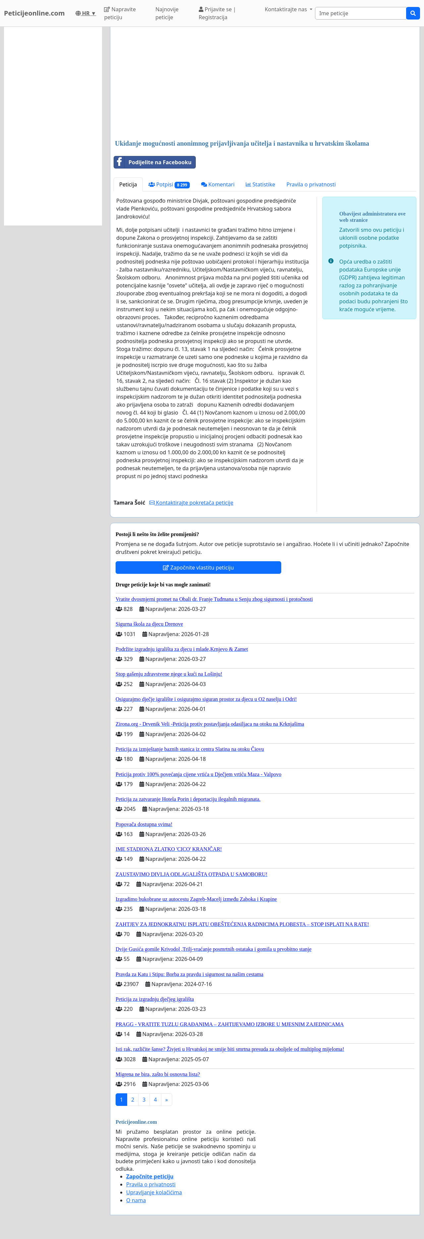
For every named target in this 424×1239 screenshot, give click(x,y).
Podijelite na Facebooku (152, 162)
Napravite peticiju (119, 13)
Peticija (128, 184)
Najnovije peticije (167, 13)
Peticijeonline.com (34, 13)
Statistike (260, 184)
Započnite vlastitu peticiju (198, 567)
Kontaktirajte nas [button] (286, 9)
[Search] (360, 13)
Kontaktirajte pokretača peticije (191, 502)
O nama (136, 1200)
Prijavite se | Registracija (217, 13)
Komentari (218, 184)
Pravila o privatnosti (311, 184)
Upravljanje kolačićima (154, 1192)
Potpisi (169, 184)
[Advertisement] (265, 83)
